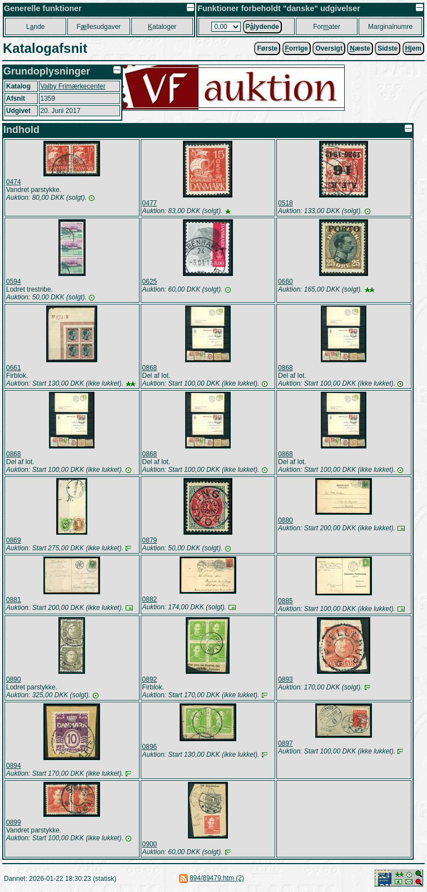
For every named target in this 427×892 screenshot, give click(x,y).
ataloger (162, 27)
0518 (285, 203)
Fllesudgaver (99, 27)
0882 (149, 599)
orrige (296, 48)
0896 (149, 747)
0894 (13, 766)
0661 (13, 368)
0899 (13, 822)
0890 (13, 679)
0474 (13, 182)
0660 (285, 281)
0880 (285, 520)
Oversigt (328, 48)
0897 (285, 743)
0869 (13, 540)
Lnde (35, 27)
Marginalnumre (390, 27)
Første (267, 48)
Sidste (388, 48)
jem (413, 48)
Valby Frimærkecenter (73, 86)
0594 (13, 281)
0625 (149, 281)
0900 (149, 844)
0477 (149, 203)
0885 (285, 601)
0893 (285, 679)
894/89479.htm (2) (217, 878)
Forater (326, 27)
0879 (149, 540)
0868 (149, 368)
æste (360, 48)
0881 (13, 600)
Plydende (262, 27)
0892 (149, 679)
